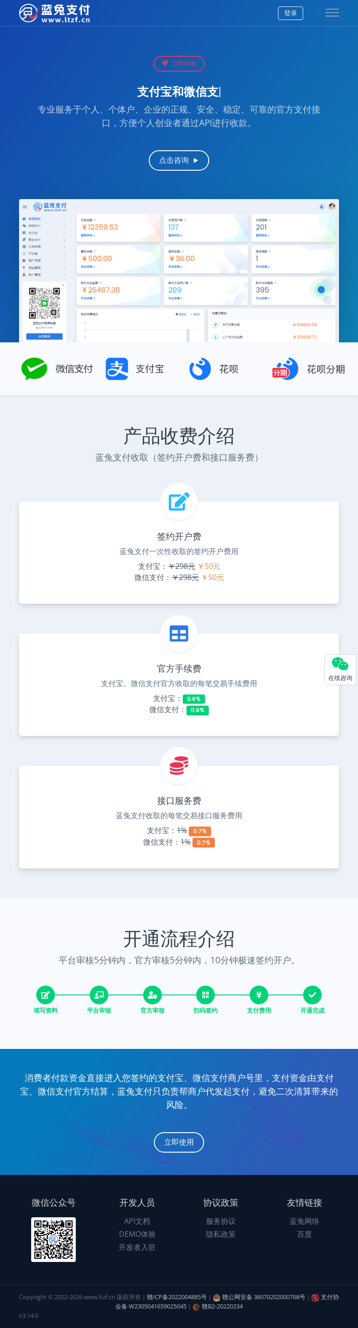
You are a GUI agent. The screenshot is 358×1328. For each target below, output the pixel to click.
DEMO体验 (137, 1234)
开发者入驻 (137, 1247)
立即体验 (179, 63)
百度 (304, 1234)
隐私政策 (221, 1234)
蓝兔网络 (304, 1221)
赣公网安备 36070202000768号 (263, 1297)
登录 (290, 13)
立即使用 (179, 1142)
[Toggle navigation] (332, 13)
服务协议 (221, 1221)
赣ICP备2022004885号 (177, 1297)
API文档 (137, 1221)
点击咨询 (179, 160)
